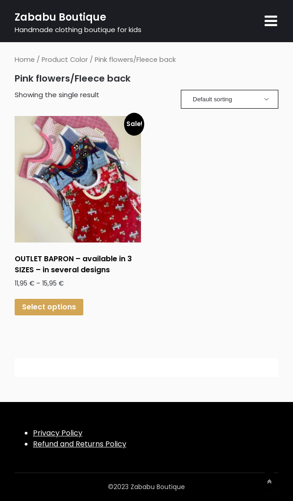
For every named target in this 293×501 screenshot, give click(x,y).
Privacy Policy (57, 433)
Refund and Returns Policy (79, 444)
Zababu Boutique (60, 17)
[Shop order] (229, 99)
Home (25, 59)
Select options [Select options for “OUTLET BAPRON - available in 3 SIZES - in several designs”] (49, 307)
